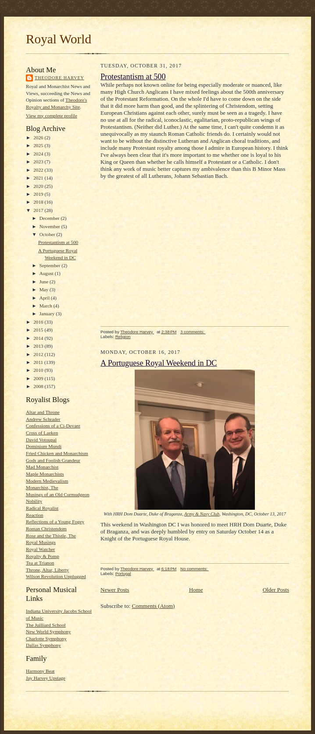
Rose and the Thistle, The (51, 535)
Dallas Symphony (43, 645)
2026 (38, 137)
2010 (38, 370)
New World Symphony (48, 631)
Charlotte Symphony (46, 638)
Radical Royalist (42, 508)
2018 (38, 202)
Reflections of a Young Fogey (55, 521)
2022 (38, 170)
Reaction (34, 515)
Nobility (34, 501)
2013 (38, 346)
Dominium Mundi (43, 446)
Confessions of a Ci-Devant (53, 425)
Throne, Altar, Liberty (47, 569)
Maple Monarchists (45, 473)
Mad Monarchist (42, 466)
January (47, 313)
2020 (38, 186)
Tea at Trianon (40, 562)
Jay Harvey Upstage (45, 678)
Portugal (123, 573)
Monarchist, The (42, 487)
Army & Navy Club (201, 514)
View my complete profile (51, 115)
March (46, 305)
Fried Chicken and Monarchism (57, 453)
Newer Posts (114, 589)
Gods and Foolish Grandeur (53, 460)
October (48, 234)
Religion (123, 336)
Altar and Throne (43, 412)
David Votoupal (41, 439)
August (47, 273)
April (45, 297)
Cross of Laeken (42, 432)
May (44, 289)
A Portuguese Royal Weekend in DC (158, 363)
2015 (38, 329)
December (50, 218)
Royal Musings (41, 542)
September (50, 265)
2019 (38, 194)
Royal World (58, 39)
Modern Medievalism (47, 480)
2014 (38, 338)
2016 (38, 322)
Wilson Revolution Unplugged (56, 576)
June (44, 281)
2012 (38, 354)
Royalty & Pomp (42, 556)
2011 (38, 362)
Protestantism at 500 (58, 242)
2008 (38, 386)
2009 (38, 378)
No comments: (194, 568)
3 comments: (193, 331)
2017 (38, 210)
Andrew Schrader (43, 419)
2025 (38, 145)
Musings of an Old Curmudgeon (57, 494)
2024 (38, 153)
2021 (38, 177)
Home (196, 589)
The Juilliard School (46, 625)
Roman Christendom (46, 528)
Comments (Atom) (153, 606)
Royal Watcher (40, 549)
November (50, 226)
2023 (38, 161)
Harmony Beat (40, 671)
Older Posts (276, 589)
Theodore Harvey (59, 77)
